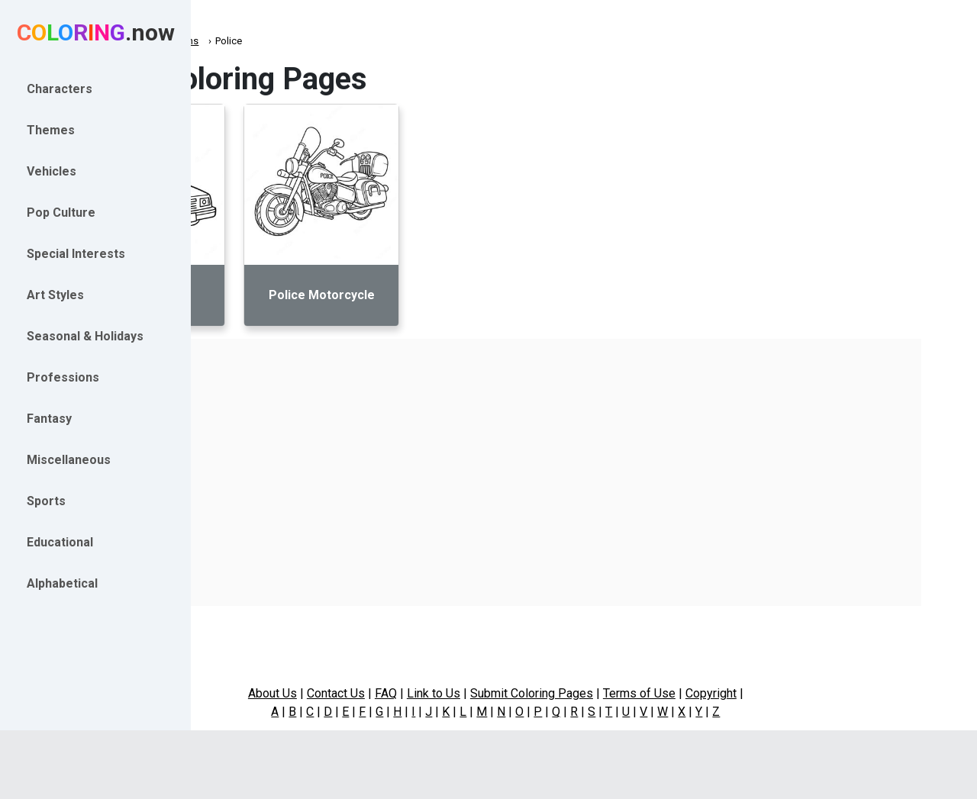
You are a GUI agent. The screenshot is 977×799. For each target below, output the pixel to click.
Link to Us (522, 693)
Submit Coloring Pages (620, 693)
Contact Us (424, 693)
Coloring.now (244, 41)
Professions (317, 41)
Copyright (799, 693)
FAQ (474, 693)
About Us (361, 693)
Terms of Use (728, 693)
